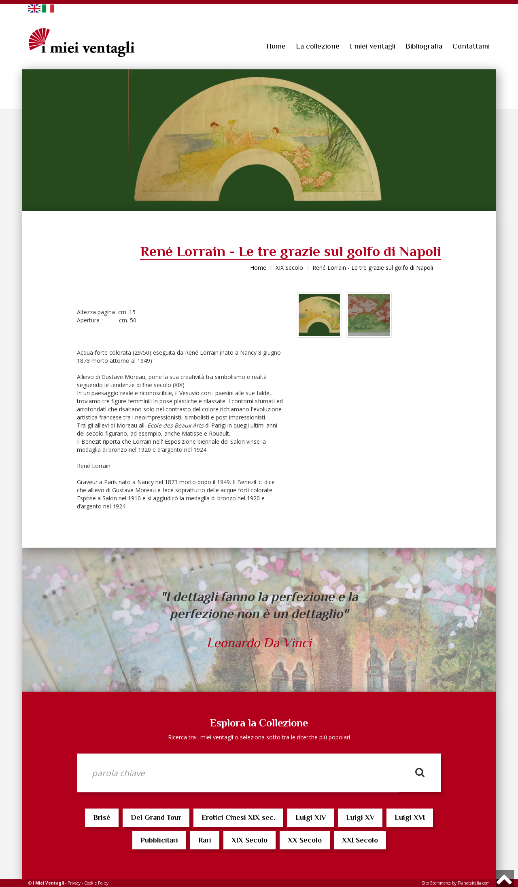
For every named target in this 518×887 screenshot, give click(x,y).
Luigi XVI (410, 817)
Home (276, 46)
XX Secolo (305, 840)
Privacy (74, 883)
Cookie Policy (96, 883)
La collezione (318, 46)
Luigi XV (360, 817)
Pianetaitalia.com (474, 883)
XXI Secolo (360, 840)
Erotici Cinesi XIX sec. (238, 817)
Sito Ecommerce (436, 883)
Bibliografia (423, 46)
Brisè (101, 817)
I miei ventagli (372, 46)
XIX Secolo (289, 267)
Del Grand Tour (156, 817)
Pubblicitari (159, 840)
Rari (204, 840)
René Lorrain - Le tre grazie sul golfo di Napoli (372, 267)
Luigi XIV (310, 817)
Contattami (471, 46)
